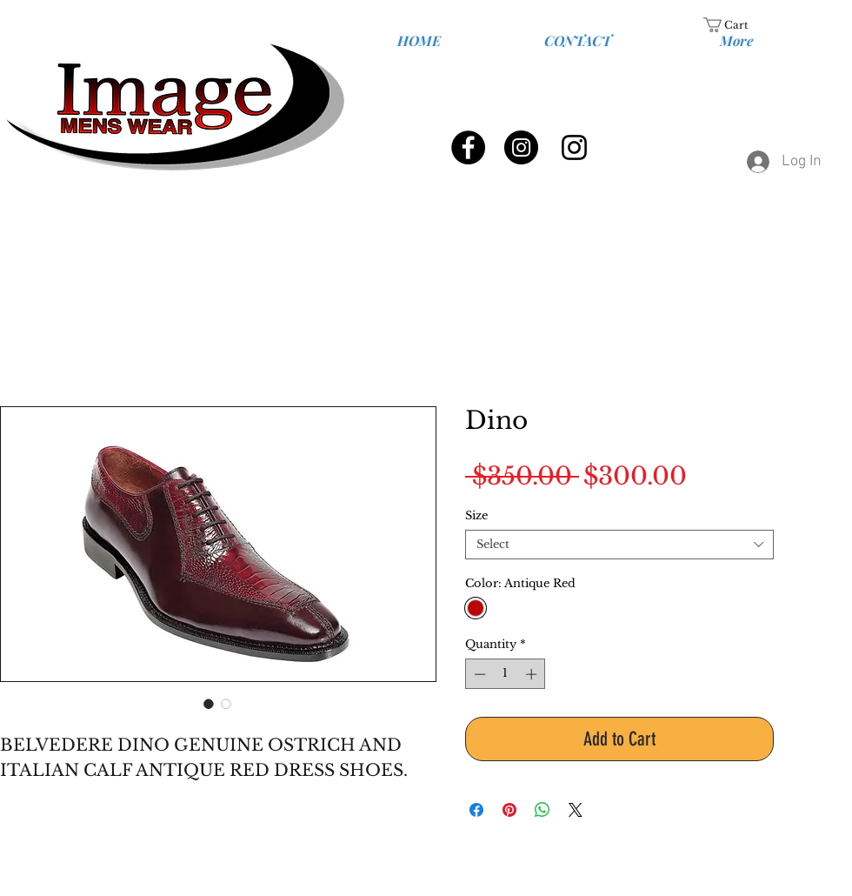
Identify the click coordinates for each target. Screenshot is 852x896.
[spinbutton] (506, 674)
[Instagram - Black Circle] (521, 147)
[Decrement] (478, 674)
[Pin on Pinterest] (509, 809)
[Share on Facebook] (476, 809)
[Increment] (533, 674)
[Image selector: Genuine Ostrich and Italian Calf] (208, 703)
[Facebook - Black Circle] (468, 147)
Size (476, 515)
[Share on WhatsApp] (542, 809)
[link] (736, 24)
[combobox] (619, 544)
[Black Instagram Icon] (574, 147)
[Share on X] (575, 809)
